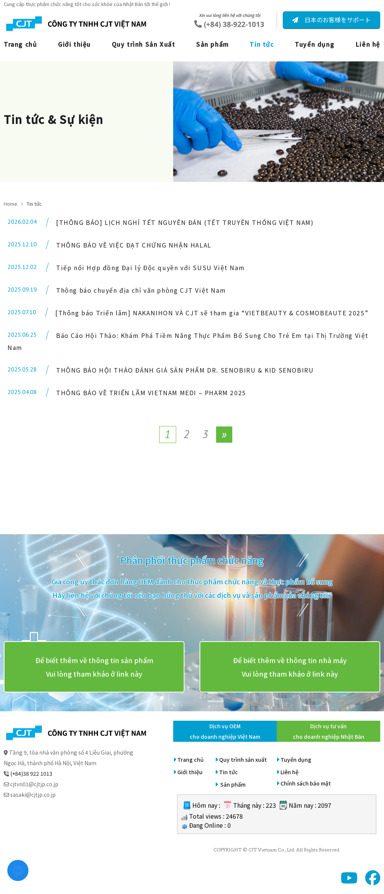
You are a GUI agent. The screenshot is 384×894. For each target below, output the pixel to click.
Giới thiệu (74, 44)
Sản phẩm (212, 44)
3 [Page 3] (205, 433)
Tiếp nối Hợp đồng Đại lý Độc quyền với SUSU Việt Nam (150, 267)
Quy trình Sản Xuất (143, 44)
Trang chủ (20, 44)
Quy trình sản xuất (243, 759)
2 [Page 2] (186, 433)
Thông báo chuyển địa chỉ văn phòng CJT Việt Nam (141, 290)
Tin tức (262, 44)
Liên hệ (367, 44)
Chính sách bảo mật (305, 783)
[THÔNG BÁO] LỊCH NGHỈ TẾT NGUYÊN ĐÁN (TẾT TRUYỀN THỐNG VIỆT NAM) (185, 222)
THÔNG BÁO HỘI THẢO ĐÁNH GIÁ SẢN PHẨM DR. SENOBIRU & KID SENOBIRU (185, 369)
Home (10, 203)
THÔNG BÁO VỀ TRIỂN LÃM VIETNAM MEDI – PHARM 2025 (151, 392)
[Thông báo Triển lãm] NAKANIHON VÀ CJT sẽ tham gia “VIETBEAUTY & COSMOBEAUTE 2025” (211, 312)
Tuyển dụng (314, 44)
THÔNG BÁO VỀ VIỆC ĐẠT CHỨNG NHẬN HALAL (134, 244)
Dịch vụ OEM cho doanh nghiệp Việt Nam (225, 731)
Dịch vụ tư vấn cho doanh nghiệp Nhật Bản (328, 731)
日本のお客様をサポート (337, 19)
